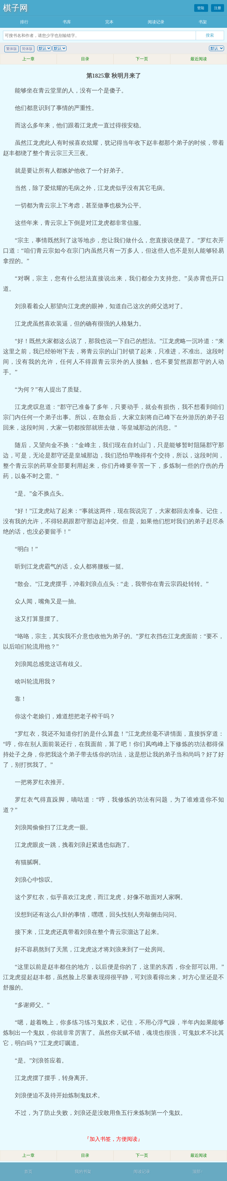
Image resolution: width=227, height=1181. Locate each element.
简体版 (27, 49)
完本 (109, 22)
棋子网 (15, 7)
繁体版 (11, 49)
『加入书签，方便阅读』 (113, 1139)
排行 (24, 22)
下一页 (142, 59)
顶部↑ (197, 1171)
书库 (67, 22)
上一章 (28, 59)
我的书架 (83, 1171)
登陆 (201, 8)
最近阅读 (198, 59)
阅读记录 (156, 22)
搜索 (210, 35)
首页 (28, 1171)
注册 (217, 8)
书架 (203, 22)
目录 (85, 59)
